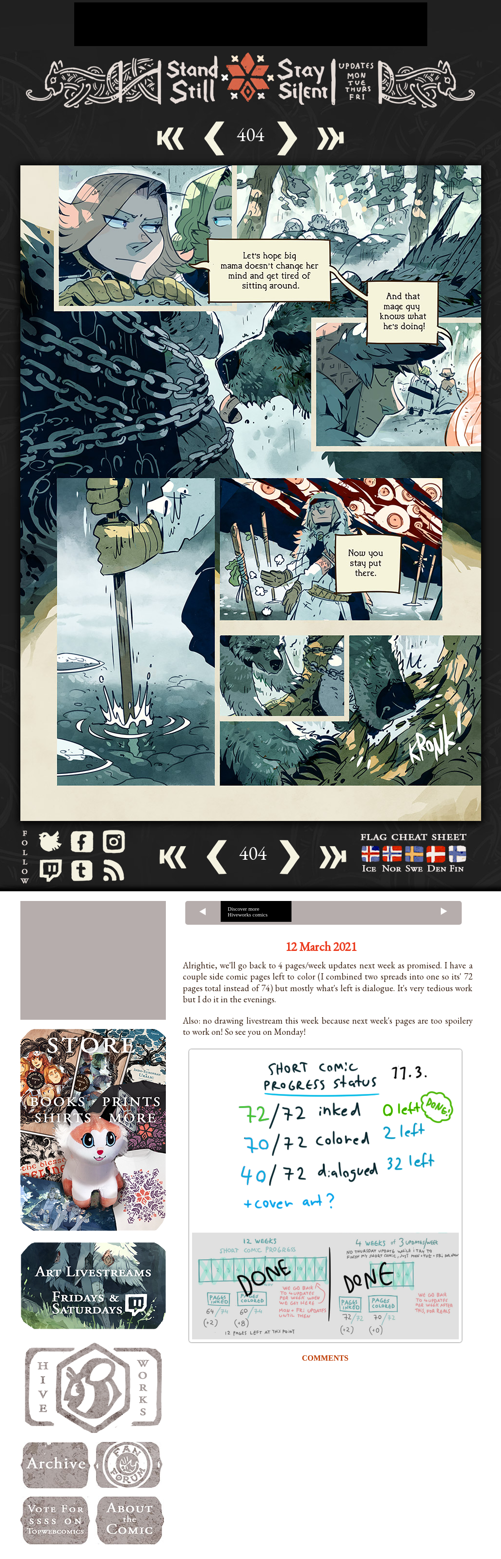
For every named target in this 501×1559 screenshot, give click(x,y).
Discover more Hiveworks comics (248, 911)
